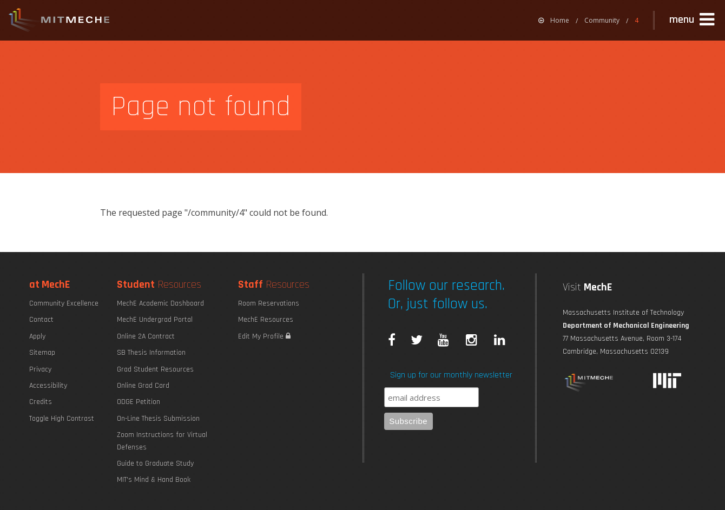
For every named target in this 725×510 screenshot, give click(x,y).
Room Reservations (268, 303)
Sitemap (42, 352)
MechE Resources (265, 319)
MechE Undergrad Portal (155, 319)
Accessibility (48, 385)
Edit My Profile (264, 336)
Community (601, 20)
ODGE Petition (138, 402)
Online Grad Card (143, 385)
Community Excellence (63, 303)
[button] (693, 20)
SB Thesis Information (151, 352)
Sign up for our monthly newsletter (451, 375)
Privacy (40, 369)
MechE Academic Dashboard (160, 303)
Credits (40, 402)
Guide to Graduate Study (155, 463)
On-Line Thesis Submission (158, 418)
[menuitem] (553, 20)
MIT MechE (59, 21)
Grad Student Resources (155, 369)
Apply (37, 336)
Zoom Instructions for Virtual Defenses (162, 441)
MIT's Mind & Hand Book (153, 480)
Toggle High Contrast (61, 418)
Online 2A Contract (146, 336)
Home (553, 20)
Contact (41, 319)
